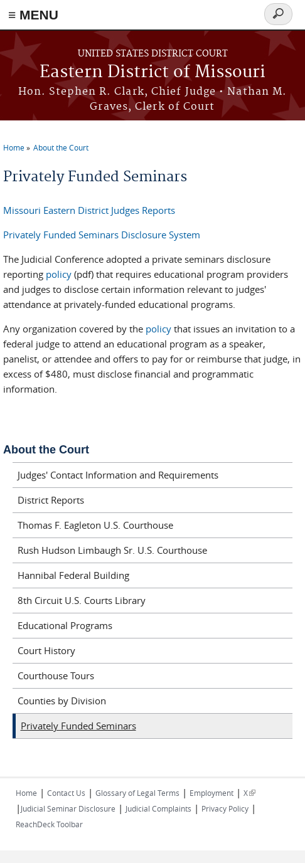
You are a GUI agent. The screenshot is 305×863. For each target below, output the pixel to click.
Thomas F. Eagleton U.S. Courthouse (95, 525)
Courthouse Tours (56, 675)
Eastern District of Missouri (152, 72)
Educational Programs (65, 625)
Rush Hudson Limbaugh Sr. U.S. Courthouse (112, 550)
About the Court (60, 147)
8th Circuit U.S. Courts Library (82, 600)
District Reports (51, 500)
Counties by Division (62, 700)
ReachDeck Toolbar (49, 824)
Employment (211, 793)
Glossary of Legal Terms (137, 793)
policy (59, 274)
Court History (46, 650)
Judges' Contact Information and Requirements (118, 475)
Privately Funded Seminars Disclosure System (101, 234)
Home (13, 147)
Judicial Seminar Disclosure (68, 808)
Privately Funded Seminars (78, 725)
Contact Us (66, 793)
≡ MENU (33, 15)
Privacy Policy (225, 808)
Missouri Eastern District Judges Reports (89, 210)
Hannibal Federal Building (73, 575)
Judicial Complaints (158, 808)
